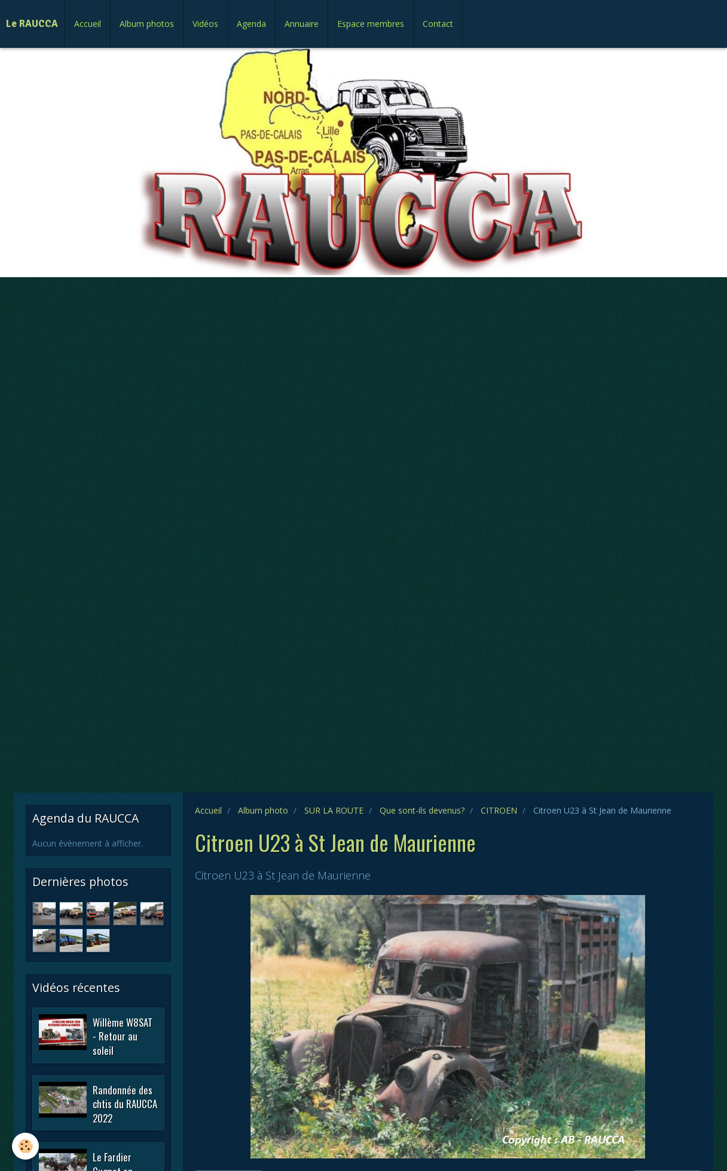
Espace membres (370, 23)
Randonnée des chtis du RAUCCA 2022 (125, 1103)
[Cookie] (25, 1146)
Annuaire (302, 23)
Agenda (251, 23)
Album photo (263, 810)
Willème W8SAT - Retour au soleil (122, 1035)
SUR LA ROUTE (334, 810)
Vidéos (205, 23)
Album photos (147, 23)
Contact (438, 23)
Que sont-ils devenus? (422, 810)
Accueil (87, 23)
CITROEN (499, 810)
